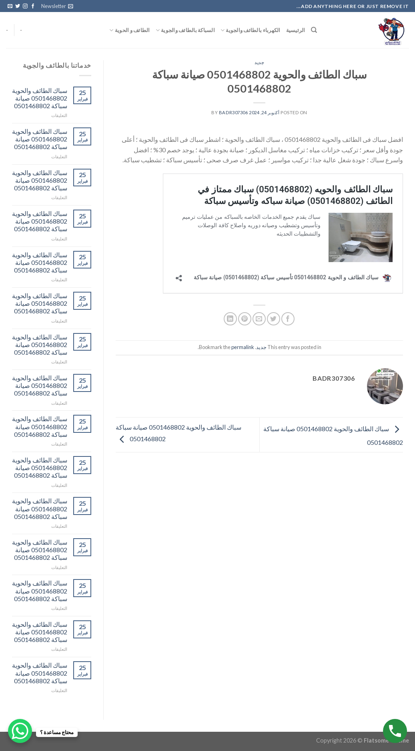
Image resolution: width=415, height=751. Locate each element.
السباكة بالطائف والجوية (185, 30)
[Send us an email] (10, 6)
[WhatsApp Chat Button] (20, 731)
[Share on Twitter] (273, 318)
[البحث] (314, 30)
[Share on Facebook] (288, 318)
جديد (259, 62)
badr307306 (233, 112)
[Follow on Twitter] (17, 6)
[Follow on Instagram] (25, 6)
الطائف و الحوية (129, 30)
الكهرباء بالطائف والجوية (251, 30)
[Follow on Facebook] (32, 6)
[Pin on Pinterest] (244, 318)
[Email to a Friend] (259, 318)
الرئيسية (295, 30)
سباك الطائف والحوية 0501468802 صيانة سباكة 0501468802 (39, 98)
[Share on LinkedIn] (230, 318)
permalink (242, 347)
